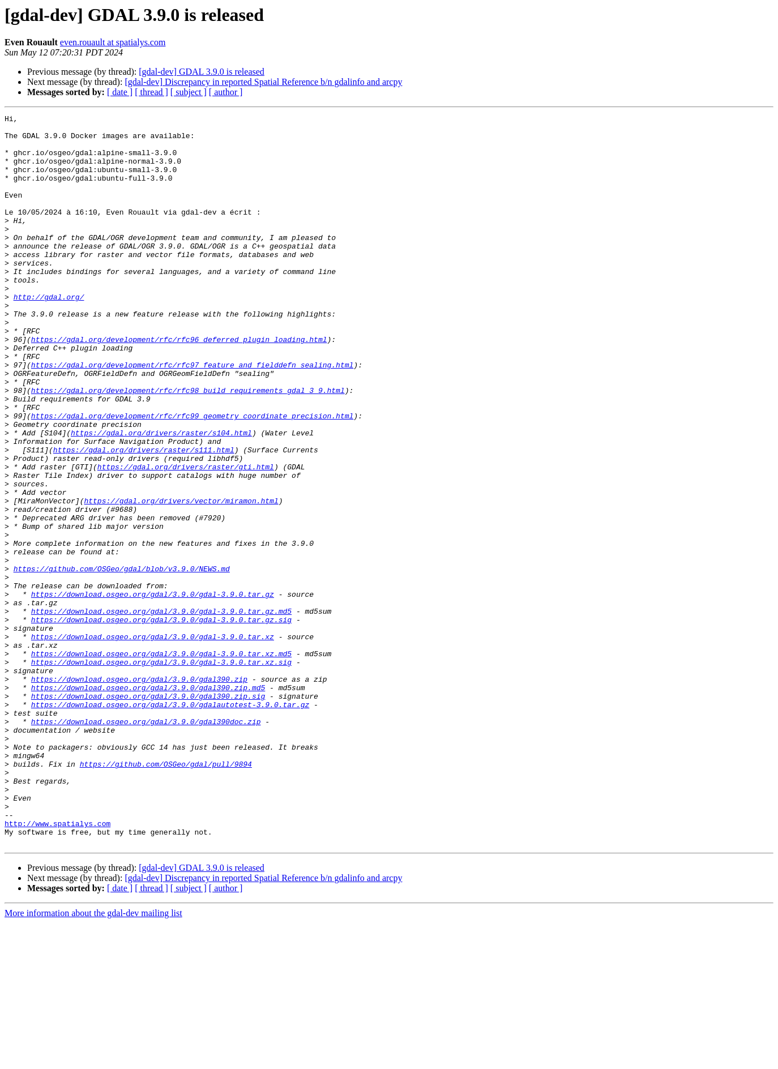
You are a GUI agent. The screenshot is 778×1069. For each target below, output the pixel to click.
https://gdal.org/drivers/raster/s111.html (143, 517)
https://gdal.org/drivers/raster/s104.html (161, 497)
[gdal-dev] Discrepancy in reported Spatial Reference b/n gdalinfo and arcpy (263, 82)
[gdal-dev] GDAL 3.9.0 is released (201, 71)
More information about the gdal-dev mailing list (93, 1059)
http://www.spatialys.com (57, 966)
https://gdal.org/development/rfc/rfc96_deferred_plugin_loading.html (179, 385)
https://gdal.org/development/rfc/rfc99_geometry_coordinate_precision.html (192, 477)
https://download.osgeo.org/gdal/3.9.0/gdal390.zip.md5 (148, 803)
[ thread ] (151, 92)
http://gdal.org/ (49, 334)
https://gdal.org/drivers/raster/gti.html (185, 538)
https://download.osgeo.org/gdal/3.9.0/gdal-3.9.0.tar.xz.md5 (161, 762)
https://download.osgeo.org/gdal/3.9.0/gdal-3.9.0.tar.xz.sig (161, 772)
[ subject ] (188, 92)
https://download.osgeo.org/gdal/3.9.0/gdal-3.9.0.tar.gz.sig (161, 721)
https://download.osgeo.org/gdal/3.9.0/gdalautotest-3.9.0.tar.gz (170, 823)
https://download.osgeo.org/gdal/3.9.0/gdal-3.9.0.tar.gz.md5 (161, 711)
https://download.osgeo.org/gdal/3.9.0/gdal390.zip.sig (148, 813)
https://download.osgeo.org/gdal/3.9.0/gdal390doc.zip (146, 844)
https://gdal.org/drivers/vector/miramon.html (181, 579)
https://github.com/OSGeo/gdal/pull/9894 (166, 895)
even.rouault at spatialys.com (113, 42)
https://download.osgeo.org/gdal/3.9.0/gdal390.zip (139, 793)
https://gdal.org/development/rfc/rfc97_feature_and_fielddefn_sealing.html (192, 416)
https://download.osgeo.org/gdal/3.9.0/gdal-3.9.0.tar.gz (152, 691)
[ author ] (226, 92)
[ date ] (119, 92)
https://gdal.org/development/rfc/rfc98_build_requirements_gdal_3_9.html (188, 446)
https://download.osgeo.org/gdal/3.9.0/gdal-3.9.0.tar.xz (152, 742)
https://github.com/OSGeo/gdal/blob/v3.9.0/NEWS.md (122, 660)
